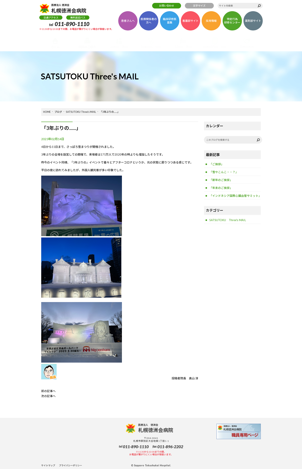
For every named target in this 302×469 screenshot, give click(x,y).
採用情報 (211, 21)
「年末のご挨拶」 (220, 188)
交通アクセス (51, 18)
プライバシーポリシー (70, 465)
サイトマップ (48, 465)
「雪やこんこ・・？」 (223, 172)
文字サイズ (199, 5)
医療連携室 (247, 47)
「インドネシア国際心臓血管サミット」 (235, 196)
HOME (47, 111)
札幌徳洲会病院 (70, 9)
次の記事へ (48, 395)
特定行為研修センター (232, 21)
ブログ (58, 111)
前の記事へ (48, 391)
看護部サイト (190, 21)
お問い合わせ (166, 5)
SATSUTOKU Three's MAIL (81, 111)
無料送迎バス (77, 18)
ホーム (55, 47)
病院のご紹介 (87, 47)
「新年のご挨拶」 (220, 180)
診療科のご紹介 (151, 47)
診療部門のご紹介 (214, 47)
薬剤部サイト (253, 21)
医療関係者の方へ (149, 21)
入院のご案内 (183, 47)
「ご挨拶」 (216, 164)
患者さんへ (128, 21)
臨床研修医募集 (169, 21)
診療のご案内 (119, 47)
